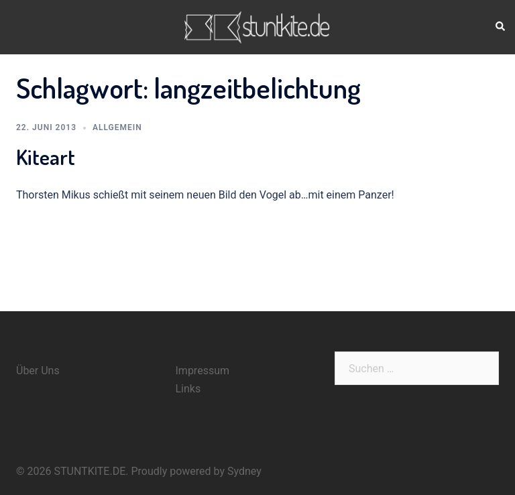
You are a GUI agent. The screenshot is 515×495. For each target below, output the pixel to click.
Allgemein (117, 127)
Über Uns (38, 370)
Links (188, 388)
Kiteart (45, 156)
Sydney (244, 471)
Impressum (203, 370)
